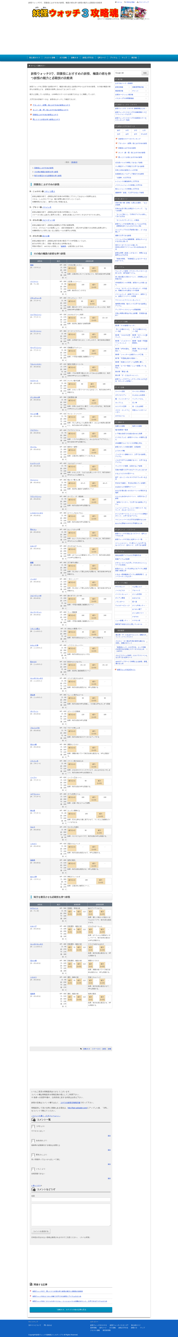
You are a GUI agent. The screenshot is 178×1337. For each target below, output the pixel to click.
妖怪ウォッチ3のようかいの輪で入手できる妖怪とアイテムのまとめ (57, 1296)
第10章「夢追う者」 (122, 371)
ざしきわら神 (35, 397)
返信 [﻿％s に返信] (109, 1135)
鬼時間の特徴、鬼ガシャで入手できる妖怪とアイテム (131, 305)
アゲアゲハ (34, 430)
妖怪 (104, 1049)
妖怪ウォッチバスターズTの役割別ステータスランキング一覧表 (130, 119)
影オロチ (33, 662)
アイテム (113, 57)
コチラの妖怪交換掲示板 (70, 1103)
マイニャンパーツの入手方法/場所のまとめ (130, 519)
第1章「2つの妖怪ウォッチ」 (125, 325)
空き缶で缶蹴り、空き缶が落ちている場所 (130, 483)
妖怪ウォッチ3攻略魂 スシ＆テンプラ (49, 1335)
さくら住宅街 (137, 594)
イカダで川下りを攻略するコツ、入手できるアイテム (131, 461)
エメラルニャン (35, 314)
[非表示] (74, 162)
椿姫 (31, 265)
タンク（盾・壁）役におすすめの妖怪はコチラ (50, 110)
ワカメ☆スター (35, 364)
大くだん (33, 447)
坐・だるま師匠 (137, 406)
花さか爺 (45, 236)
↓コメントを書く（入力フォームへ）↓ (45, 1116)
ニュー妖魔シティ (121, 620)
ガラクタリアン (120, 395)
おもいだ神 (34, 645)
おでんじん (34, 908)
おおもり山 (136, 598)
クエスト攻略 (49, 57)
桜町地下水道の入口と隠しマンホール (128, 624)
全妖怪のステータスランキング (129, 139)
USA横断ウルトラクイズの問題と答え (128, 443)
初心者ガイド (34, 57)
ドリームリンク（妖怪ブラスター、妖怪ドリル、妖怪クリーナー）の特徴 (131, 295)
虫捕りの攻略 (120, 426)
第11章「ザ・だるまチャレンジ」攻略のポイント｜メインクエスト (131, 636)
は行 (127, 134)
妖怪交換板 (119, 87)
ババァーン (34, 281)
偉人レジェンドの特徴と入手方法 (127, 189)
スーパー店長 (120, 391)
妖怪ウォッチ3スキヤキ (98, 1325)
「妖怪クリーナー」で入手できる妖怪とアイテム (131, 503)
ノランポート (120, 602)
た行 (144, 130)
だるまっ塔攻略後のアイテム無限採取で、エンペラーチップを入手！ (131, 575)
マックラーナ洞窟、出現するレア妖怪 (128, 466)
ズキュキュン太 (35, 298)
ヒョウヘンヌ (35, 463)
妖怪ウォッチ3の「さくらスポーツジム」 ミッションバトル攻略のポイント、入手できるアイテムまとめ (70, 1301)
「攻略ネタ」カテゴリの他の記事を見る (71, 1309)
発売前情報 (107, 1330)
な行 (118, 134)
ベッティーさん (137, 399)
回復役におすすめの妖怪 (127, 148)
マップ (124, 57)
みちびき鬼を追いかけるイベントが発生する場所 (131, 491)
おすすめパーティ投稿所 (124, 83)
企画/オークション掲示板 (124, 94)
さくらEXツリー (138, 613)
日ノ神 (134, 403)
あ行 (118, 130)
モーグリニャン (35, 347)
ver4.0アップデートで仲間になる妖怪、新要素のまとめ (131, 662)
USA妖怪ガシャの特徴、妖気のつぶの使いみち (131, 284)
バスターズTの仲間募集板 (124, 98)
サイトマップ (144, 2)
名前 (33, 1196)
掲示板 (134, 57)
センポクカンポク (36, 678)
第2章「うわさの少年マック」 (122, 336)
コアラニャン (35, 794)
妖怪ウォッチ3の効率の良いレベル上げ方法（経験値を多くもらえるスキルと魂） (130, 225)
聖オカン (33, 529)
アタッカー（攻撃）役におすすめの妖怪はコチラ (51, 105)
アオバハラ (136, 590)
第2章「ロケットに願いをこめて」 (139, 336)
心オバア (33, 546)
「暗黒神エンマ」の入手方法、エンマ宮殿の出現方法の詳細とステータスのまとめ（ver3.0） (131, 649)
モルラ (32, 827)
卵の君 (32, 810)
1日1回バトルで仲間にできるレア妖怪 (128, 162)
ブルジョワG (35, 728)
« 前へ (33, 1185)
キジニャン (34, 480)
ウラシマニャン (35, 496)
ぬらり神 (33, 877)
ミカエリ (33, 844)
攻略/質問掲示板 (138, 87)
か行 (127, 130)
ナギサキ (135, 617)
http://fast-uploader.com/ (77, 1108)
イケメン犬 (46, 207)
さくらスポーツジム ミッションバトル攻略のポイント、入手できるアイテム (131, 515)
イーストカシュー (121, 594)
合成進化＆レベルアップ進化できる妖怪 (129, 174)
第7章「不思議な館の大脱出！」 (126, 358)
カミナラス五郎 (120, 406)
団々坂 (134, 602)
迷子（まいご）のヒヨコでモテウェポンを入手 (131, 478)
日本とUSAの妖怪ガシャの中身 (126, 170)
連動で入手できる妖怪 (123, 235)
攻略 (109, 1049)
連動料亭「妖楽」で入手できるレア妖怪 (129, 193)
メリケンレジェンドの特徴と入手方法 (128, 185)
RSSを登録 (130, 2)
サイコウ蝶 (34, 414)
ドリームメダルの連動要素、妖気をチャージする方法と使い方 (131, 240)
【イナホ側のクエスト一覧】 (139, 330)
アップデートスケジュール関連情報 (128, 309)
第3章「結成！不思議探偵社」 (139, 342)
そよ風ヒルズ (137, 587)
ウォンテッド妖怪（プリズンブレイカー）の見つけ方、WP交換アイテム (131, 272)
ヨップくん (119, 403)
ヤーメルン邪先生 (138, 391)
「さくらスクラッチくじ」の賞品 (127, 220)
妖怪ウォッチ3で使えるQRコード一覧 (128, 539)
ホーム (119, 2)
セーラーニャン (35, 331)
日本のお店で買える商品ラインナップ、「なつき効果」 (131, 209)
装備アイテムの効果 (122, 559)
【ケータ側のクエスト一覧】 (122, 330)
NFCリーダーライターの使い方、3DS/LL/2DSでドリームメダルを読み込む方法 (130, 247)
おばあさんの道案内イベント (125, 487)
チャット (135, 91)
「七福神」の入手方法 (123, 177)
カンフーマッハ (35, 612)
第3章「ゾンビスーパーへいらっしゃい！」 (122, 343)
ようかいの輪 (120, 451)
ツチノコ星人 (49, 191)
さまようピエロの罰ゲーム (124, 473)
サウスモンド (120, 587)
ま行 (135, 134)
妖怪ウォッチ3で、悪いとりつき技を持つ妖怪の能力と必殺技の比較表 (58, 1291)
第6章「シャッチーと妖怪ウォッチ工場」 (130, 354)
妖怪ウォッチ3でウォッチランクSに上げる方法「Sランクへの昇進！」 (131, 380)
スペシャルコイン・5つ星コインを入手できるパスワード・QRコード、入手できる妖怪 (130, 544)
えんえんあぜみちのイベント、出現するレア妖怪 (131, 497)
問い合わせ (48, 1325)
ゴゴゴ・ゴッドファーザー (122, 411)
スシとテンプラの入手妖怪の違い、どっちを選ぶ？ (131, 231)
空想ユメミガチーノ (139, 410)
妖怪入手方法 (88, 57)
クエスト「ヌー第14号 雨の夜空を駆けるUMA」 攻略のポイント (130, 642)
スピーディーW (48, 220)
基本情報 (93, 1328)
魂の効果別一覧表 (121, 430)
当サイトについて (34, 1325)
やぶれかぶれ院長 (138, 395)
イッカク (33, 579)
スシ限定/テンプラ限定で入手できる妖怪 (129, 166)
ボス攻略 (63, 57)
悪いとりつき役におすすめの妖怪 (130, 157)
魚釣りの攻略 (137, 426)
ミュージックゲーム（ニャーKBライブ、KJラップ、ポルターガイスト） (130, 509)
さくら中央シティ (138, 605)
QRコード (102, 57)
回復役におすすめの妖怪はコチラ (45, 115)
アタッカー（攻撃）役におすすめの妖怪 (132, 143)
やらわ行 (144, 134)
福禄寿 (63, 246)
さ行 (135, 130)
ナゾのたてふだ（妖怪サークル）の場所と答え (131, 438)
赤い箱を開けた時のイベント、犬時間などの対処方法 (131, 278)
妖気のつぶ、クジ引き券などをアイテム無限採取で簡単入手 (131, 570)
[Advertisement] (89, 37)
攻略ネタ (74, 57)
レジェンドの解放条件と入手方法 (127, 181)
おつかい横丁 (137, 609)
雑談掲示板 (119, 91)
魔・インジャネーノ (122, 399)
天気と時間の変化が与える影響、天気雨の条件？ (131, 314)
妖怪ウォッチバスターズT (119, 1325)
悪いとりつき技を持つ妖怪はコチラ (46, 119)
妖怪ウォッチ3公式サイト (126, 669)
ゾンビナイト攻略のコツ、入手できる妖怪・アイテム (131, 455)
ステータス (96, 1049)
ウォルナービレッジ (122, 605)
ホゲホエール (120, 416)
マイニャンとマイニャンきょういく (128, 300)
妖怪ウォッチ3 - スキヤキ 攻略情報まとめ (130, 108)
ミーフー (33, 777)
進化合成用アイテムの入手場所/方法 (128, 555)
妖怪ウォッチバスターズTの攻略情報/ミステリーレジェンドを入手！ (131, 113)
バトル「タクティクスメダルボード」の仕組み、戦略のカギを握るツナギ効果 (131, 289)
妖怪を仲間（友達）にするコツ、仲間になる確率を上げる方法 (131, 254)
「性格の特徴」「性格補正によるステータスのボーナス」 (131, 260)
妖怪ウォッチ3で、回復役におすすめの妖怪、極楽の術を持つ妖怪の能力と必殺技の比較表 (65, 3)
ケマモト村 (136, 620)
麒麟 (31, 562)
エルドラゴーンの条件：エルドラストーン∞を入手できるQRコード (131, 656)
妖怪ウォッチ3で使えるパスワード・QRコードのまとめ (131, 534)
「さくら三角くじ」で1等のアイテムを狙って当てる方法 (130, 215)
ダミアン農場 (120, 598)
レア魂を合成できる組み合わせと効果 (128, 433)
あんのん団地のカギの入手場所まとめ (128, 523)
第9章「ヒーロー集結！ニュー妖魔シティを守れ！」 (130, 367)
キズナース (34, 381)
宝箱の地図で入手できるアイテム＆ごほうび (131, 470)
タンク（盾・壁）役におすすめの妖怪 (131, 152)
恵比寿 (32, 695)
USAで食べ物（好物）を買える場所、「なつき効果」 (131, 204)
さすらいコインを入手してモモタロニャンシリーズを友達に (131, 564)
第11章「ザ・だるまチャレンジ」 (127, 375)
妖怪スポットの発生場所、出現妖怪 (128, 447)
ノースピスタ (120, 590)
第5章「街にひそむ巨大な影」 (139, 350)
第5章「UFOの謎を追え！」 (122, 350)
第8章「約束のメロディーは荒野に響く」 (130, 362)
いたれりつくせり (36, 513)
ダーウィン (34, 711)
